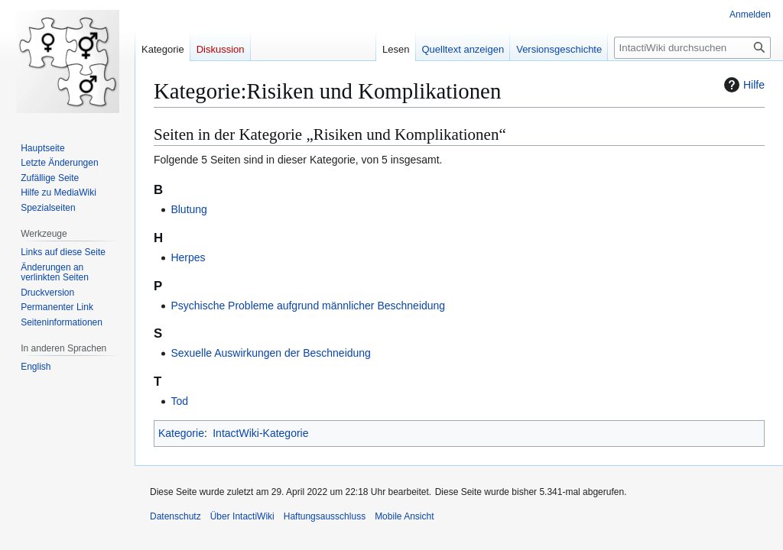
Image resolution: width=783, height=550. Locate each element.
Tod (179, 401)
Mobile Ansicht (404, 516)
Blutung (188, 209)
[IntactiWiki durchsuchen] (692, 48)
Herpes (188, 257)
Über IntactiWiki (242, 516)
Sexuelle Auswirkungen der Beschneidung (271, 353)
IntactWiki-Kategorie (260, 433)
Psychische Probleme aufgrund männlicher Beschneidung (308, 305)
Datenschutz (175, 516)
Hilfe (742, 84)
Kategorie (181, 433)
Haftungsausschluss (325, 516)
